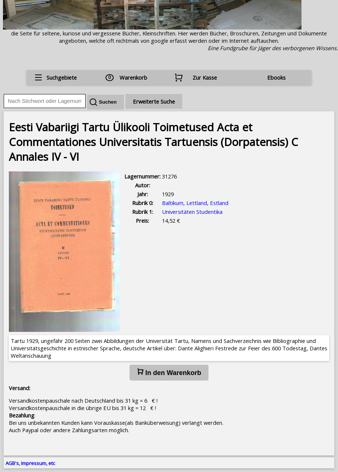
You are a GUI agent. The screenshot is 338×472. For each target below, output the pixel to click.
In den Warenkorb (169, 372)
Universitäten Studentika (192, 211)
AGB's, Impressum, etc (30, 463)
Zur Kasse (205, 77)
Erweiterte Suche (154, 101)
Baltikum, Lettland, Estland (195, 202)
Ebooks (276, 77)
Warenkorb (133, 77)
